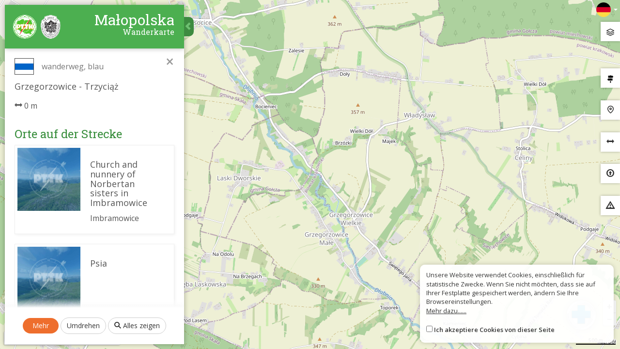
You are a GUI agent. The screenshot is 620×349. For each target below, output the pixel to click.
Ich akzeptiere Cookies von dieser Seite (494, 329)
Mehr (40, 325)
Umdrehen (83, 325)
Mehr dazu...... (446, 310)
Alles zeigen (137, 325)
